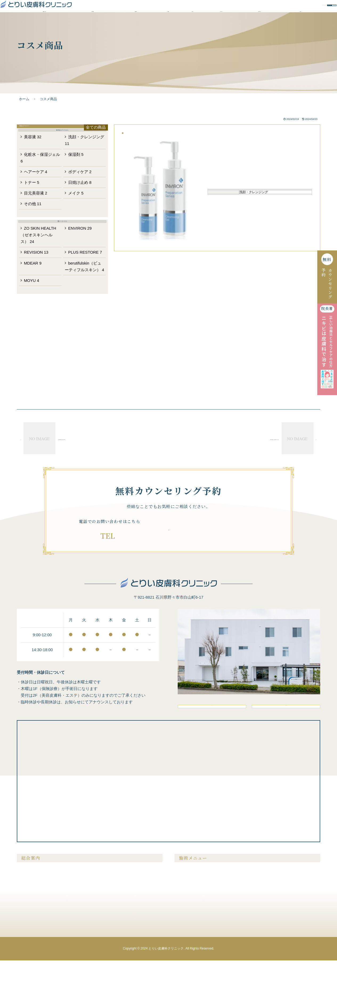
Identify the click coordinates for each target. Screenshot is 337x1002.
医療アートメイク (191, 957)
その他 (35, 243)
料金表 (168, 28)
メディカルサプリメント (269, 940)
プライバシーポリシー (110, 949)
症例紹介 (192, 28)
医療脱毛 (185, 914)
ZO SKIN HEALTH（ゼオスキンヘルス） (40, 288)
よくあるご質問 (259, 28)
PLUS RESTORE (81, 308)
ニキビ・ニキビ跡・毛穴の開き (202, 949)
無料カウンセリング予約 (238, 10)
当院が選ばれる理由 (44, 28)
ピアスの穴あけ (262, 931)
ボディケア (79, 211)
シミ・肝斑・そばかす (195, 931)
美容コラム (101, 922)
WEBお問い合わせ (299, 10)
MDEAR (35, 322)
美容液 (35, 177)
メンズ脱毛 (186, 922)
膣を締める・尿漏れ (266, 922)
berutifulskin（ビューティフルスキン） (83, 329)
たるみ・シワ (188, 940)
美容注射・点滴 (262, 914)
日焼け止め (79, 222)
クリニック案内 (300, 28)
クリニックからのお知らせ (113, 931)
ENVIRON (79, 281)
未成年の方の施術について (41, 957)
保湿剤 (75, 194)
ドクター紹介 (221, 28)
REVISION (38, 305)
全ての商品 (96, 154)
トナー (34, 222)
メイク (75, 232)
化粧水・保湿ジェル (40, 197)
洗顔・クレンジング (82, 180)
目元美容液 (38, 232)
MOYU (33, 346)
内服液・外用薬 (262, 949)
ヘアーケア (38, 211)
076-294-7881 (118, 557)
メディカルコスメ (264, 957)
